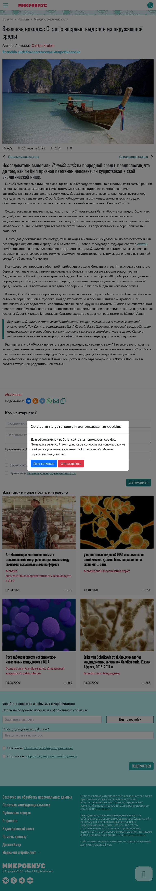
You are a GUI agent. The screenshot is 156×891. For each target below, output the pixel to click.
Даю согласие (43, 463)
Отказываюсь (71, 463)
